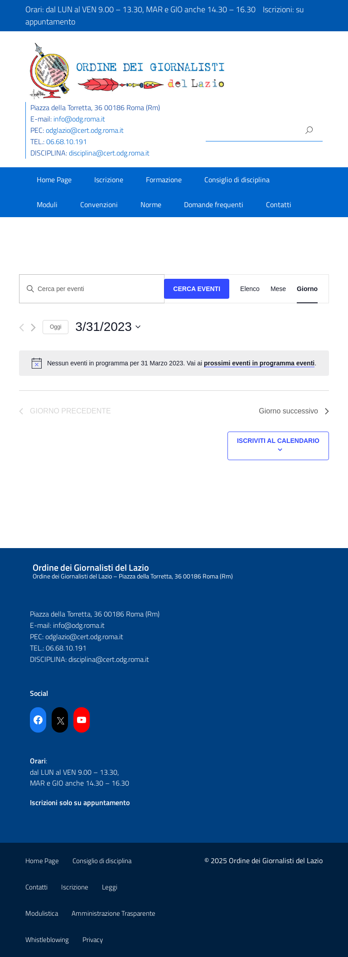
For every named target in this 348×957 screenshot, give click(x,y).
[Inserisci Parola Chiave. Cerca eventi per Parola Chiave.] (91, 289)
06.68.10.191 (66, 141)
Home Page (54, 179)
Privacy (92, 939)
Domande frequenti (213, 204)
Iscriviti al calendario (278, 440)
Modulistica (41, 913)
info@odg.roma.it (79, 118)
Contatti (278, 204)
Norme (150, 204)
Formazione (164, 179)
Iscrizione (108, 179)
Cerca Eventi (196, 288)
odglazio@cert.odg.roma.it (85, 130)
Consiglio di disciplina (237, 179)
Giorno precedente (65, 411)
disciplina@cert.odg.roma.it (109, 152)
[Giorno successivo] (33, 327)
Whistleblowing (47, 939)
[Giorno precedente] (21, 327)
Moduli (47, 204)
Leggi (109, 887)
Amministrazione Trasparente (113, 913)
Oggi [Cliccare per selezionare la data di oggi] (55, 327)
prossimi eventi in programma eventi (259, 363)
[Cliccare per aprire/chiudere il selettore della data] (107, 327)
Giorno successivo (294, 411)
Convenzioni (99, 204)
